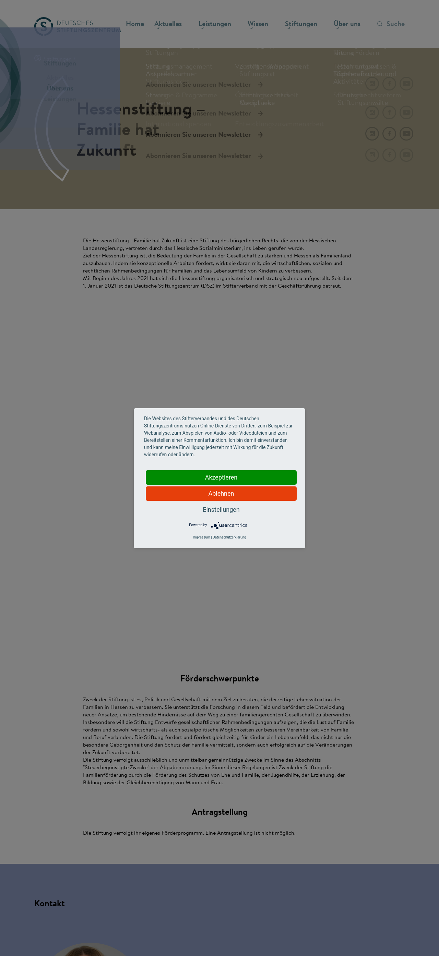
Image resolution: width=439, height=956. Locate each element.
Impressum (201, 537)
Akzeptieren (221, 477)
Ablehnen (221, 493)
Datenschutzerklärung (229, 537)
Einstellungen (221, 509)
